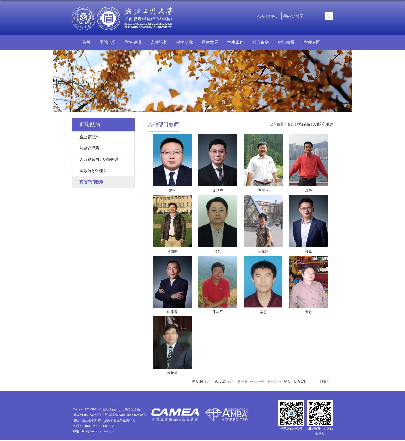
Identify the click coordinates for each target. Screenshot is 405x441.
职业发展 (286, 42)
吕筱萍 (263, 251)
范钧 (172, 191)
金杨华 (218, 191)
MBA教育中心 (267, 16)
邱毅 (308, 251)
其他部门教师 (323, 124)
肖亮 (217, 251)
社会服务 (260, 42)
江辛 (308, 191)
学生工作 (235, 42)
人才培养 (159, 42)
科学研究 (184, 42)
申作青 (172, 312)
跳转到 (325, 381)
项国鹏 (172, 251)
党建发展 (209, 42)
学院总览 (108, 42)
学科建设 (133, 42)
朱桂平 (218, 312)
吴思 (263, 312)
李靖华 (263, 191)
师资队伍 (303, 124)
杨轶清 (172, 373)
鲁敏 (308, 312)
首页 (86, 42)
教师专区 (312, 42)
